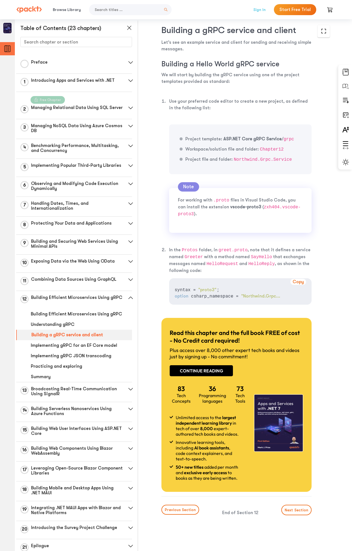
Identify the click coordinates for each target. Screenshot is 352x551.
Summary (41, 376)
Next (296, 510)
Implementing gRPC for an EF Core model (74, 345)
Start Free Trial (295, 9)
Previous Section (180, 510)
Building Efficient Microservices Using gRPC (76, 314)
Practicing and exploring (56, 366)
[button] (130, 62)
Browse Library (67, 9)
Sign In (259, 9)
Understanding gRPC (53, 324)
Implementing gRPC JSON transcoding (71, 355)
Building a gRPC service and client (67, 334)
